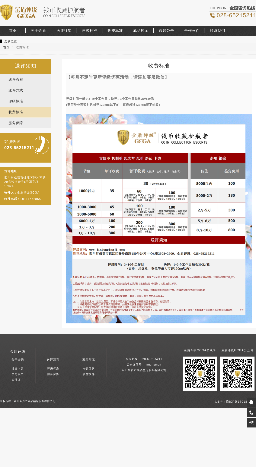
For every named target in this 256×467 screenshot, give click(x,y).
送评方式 (16, 90)
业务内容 (18, 368)
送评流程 (16, 79)
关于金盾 (38, 31)
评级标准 (89, 31)
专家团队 (89, 368)
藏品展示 (140, 31)
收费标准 (115, 31)
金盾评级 (17, 352)
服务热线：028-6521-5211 (144, 359)
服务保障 (16, 123)
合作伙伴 (192, 31)
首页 (13, 31)
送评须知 (64, 31)
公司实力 (18, 374)
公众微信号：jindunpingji (144, 364)
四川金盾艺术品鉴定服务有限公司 (144, 370)
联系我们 (217, 31)
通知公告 (166, 31)
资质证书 (18, 379)
